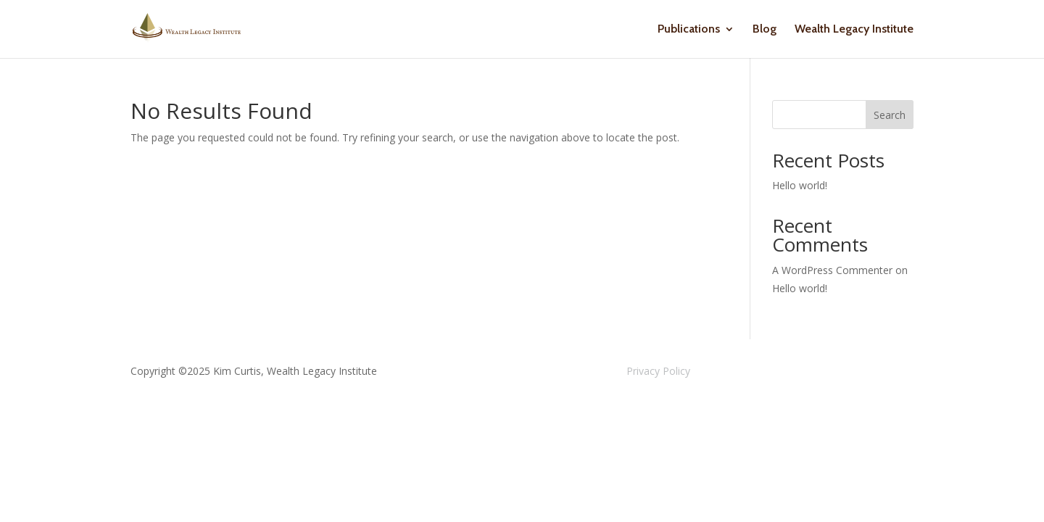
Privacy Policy (658, 371)
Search (890, 115)
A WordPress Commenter (832, 270)
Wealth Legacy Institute (854, 30)
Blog (764, 30)
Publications (689, 30)
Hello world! (799, 185)
